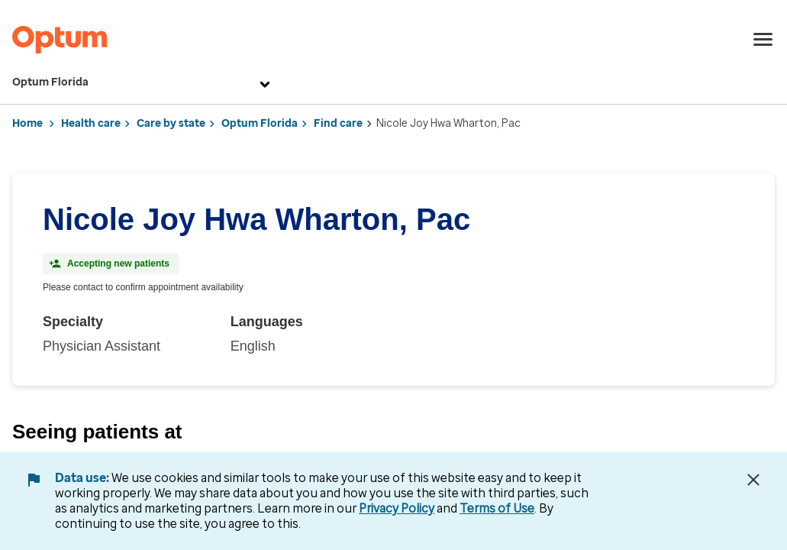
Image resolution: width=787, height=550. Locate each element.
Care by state (171, 123)
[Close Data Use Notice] (753, 480)
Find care (338, 123)
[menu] (763, 39)
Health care (91, 123)
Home (27, 123)
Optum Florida (143, 82)
